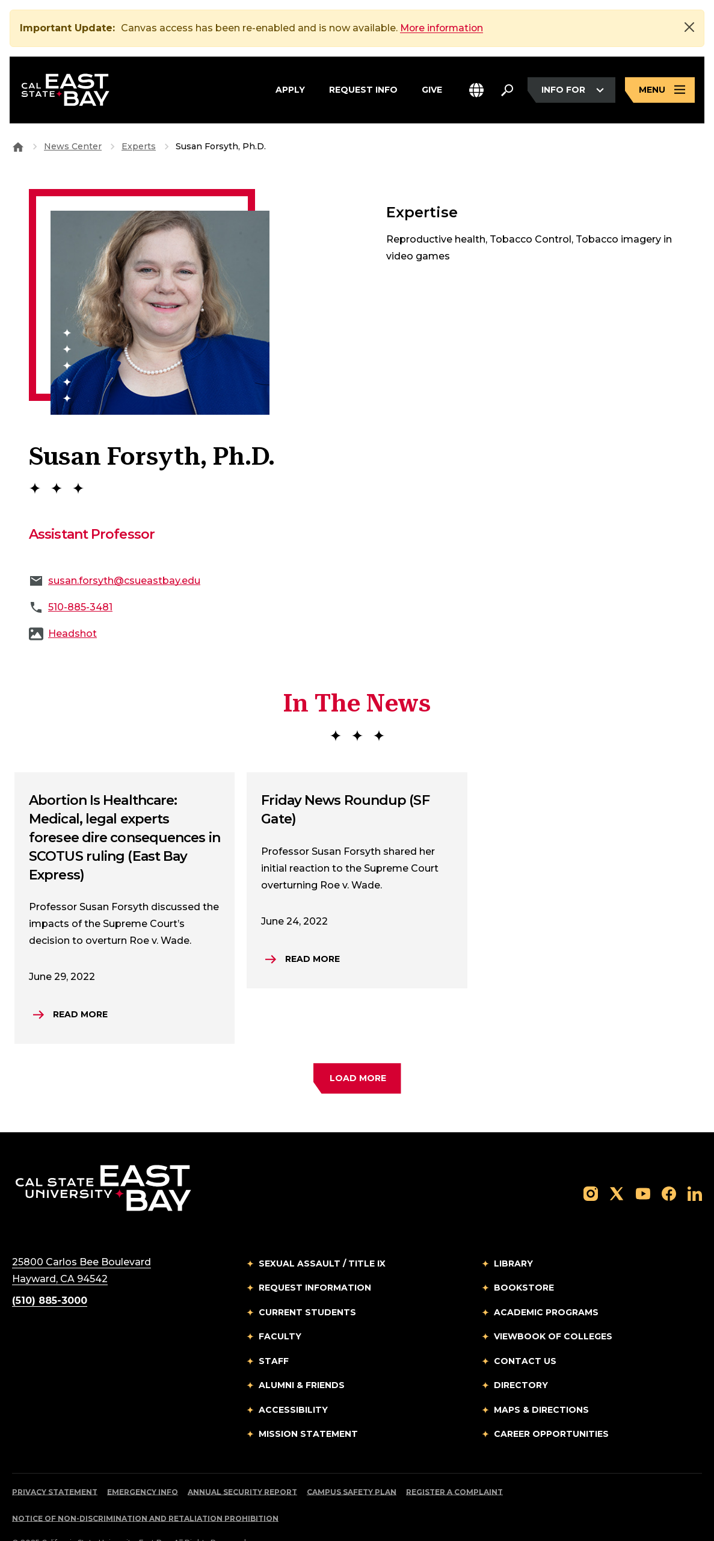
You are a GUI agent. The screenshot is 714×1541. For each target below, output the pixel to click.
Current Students (307, 1285)
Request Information (315, 1260)
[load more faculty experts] (357, 1051)
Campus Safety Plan (351, 1464)
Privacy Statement (54, 1464)
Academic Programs (546, 1285)
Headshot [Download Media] (72, 606)
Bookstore (524, 1260)
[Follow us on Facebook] (669, 1165)
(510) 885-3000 (49, 1273)
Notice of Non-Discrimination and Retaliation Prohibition (145, 1491)
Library (513, 1236)
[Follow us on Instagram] (590, 1165)
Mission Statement (308, 1406)
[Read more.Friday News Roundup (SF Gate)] (303, 932)
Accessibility (293, 1382)
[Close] (689, 27)
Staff (274, 1334)
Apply (290, 90)
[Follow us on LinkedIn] (695, 1165)
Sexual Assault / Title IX (322, 1236)
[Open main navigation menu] (660, 91)
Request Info (363, 90)
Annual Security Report (242, 1464)
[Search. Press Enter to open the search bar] (507, 90)
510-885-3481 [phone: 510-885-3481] (80, 580)
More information (443, 28)
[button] (476, 90)
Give (432, 90)
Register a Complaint (454, 1464)
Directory (521, 1358)
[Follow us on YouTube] (643, 1165)
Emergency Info (142, 1464)
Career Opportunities (551, 1406)
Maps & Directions (541, 1382)
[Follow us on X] (616, 1165)
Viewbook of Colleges (553, 1309)
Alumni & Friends (302, 1358)
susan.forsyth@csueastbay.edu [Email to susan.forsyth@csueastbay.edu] (124, 553)
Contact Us (525, 1334)
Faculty (280, 1309)
